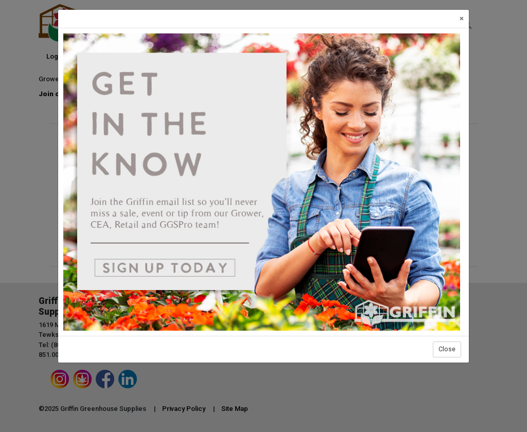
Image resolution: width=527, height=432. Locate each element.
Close (446, 349)
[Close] (461, 19)
